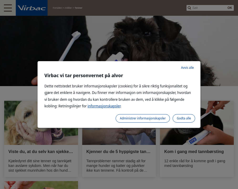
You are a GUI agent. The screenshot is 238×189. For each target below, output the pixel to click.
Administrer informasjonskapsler (143, 118)
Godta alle (184, 118)
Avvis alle (187, 67)
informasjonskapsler (103, 105)
